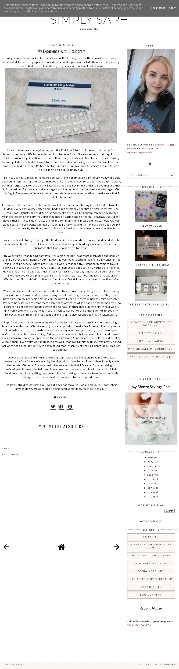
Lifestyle (147, 333)
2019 (150, 488)
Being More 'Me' (151, 571)
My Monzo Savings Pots (150, 386)
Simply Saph (89, 19)
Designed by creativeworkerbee (157, 665)
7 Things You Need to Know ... (150, 265)
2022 (150, 475)
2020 (150, 484)
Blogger (158, 521)
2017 (150, 497)
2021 (150, 479)
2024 (150, 466)
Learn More (158, 8)
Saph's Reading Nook (147, 357)
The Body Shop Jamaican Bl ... (151, 304)
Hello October (151, 225)
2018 (150, 492)
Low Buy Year (148, 341)
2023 (150, 470)
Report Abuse (151, 608)
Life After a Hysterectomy (151, 579)
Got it (172, 8)
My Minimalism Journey (147, 349)
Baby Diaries (151, 587)
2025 (151, 462)
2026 (151, 457)
